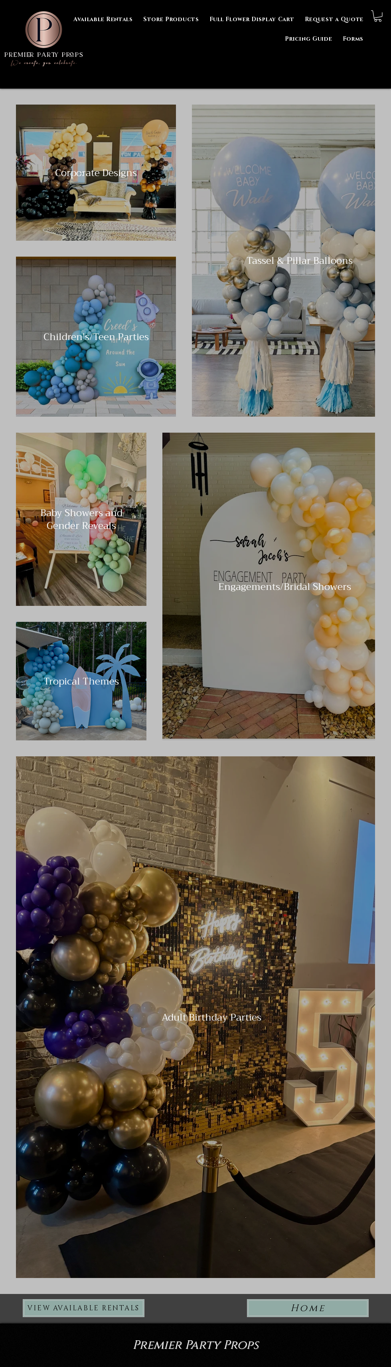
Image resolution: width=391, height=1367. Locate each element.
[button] (353, 39)
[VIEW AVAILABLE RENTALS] (83, 1308)
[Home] (308, 1308)
